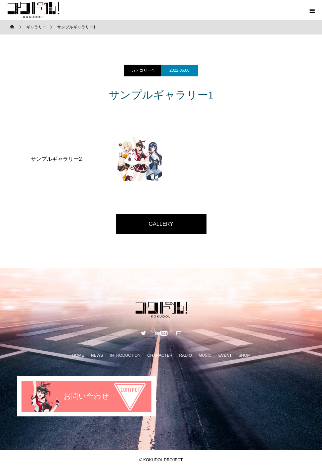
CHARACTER (160, 355)
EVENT (225, 355)
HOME (78, 355)
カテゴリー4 (142, 70)
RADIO (185, 355)
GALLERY (161, 224)
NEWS (97, 355)
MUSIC (205, 355)
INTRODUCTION (125, 355)
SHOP (244, 355)
